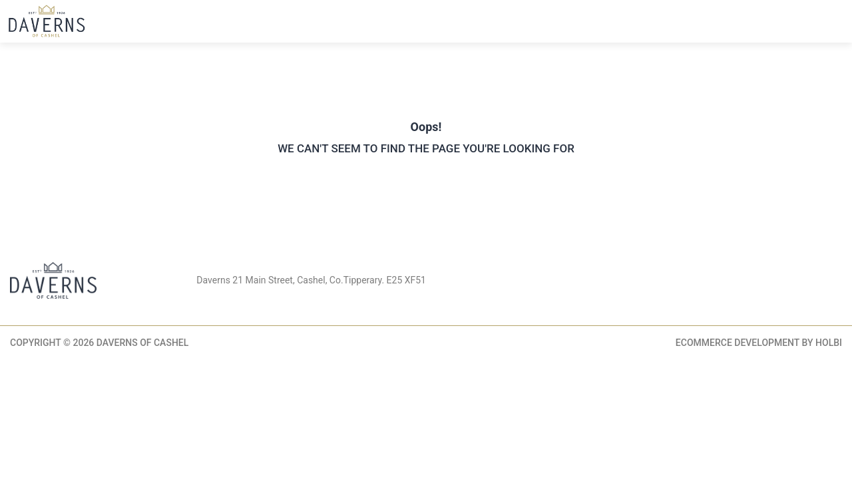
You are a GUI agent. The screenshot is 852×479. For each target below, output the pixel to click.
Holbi (828, 342)
